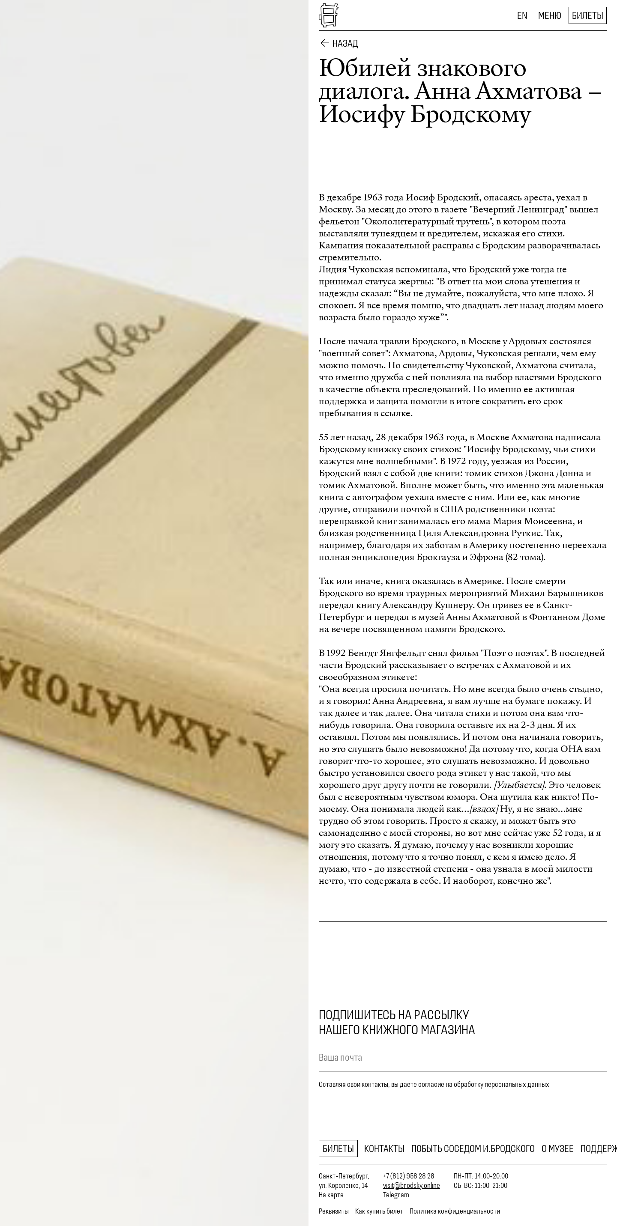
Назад (345, 43)
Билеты (587, 15)
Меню (549, 15)
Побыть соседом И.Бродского (473, 1148)
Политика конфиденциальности (455, 1211)
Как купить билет (379, 1211)
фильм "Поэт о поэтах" (498, 653)
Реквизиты (334, 1211)
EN (522, 15)
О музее (558, 1148)
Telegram (396, 1194)
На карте (331, 1194)
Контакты (384, 1148)
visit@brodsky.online (411, 1185)
